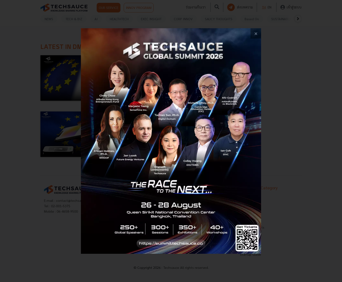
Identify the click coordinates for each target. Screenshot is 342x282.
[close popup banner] (256, 33)
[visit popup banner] (171, 141)
